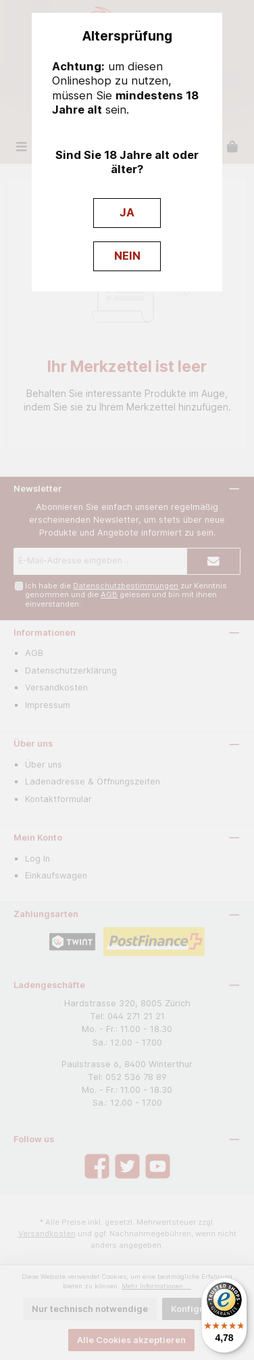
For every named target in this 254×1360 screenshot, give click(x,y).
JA (127, 212)
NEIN (127, 255)
